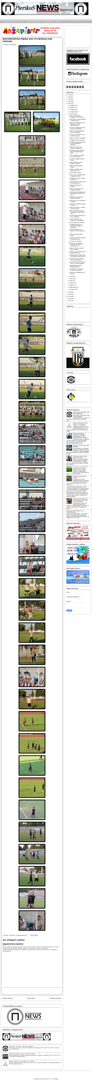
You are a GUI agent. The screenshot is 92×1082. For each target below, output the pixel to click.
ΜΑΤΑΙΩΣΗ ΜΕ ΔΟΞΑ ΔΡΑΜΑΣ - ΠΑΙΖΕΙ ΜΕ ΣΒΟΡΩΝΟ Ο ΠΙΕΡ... (77, 152)
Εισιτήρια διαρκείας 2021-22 (58, 19)
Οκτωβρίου (72, 109)
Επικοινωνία (26, 19)
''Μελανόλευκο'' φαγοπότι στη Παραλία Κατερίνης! (76, 197)
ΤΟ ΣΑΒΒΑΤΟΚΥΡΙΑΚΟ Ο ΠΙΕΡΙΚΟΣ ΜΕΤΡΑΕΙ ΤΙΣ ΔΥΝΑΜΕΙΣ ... (76, 226)
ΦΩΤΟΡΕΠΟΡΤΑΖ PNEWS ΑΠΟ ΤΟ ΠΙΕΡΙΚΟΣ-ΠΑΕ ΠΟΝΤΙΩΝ (77, 256)
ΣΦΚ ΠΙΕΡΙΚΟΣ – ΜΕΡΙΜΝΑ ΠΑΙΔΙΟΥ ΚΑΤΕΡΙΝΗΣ (76, 269)
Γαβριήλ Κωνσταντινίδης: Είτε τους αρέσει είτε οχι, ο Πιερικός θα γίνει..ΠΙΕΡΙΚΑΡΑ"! (80, 500)
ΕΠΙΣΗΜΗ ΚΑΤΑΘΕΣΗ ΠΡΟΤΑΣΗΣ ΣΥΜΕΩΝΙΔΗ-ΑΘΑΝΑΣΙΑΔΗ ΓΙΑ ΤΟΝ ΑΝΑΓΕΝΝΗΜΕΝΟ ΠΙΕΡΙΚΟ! (80, 435)
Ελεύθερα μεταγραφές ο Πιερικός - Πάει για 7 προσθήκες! (22, 1053)
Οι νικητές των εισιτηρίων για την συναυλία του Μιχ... (77, 135)
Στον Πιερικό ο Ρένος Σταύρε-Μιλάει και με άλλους (80, 457)
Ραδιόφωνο (58, 21)
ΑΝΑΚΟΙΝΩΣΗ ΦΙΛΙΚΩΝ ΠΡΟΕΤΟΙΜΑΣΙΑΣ (75, 266)
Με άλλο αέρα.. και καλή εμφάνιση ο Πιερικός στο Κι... (77, 120)
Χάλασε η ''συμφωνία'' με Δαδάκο (77, 138)
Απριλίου (71, 283)
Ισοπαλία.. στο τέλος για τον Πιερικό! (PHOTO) (76, 170)
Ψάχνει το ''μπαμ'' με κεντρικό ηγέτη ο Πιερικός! (76, 249)
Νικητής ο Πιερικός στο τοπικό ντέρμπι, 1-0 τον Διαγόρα (21, 1061)
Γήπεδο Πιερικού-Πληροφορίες (33, 21)
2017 (69, 103)
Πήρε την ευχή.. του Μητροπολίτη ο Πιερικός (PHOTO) (77, 175)
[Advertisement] (32, 991)
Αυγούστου (72, 114)
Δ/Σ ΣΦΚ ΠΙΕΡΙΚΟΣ (83, 19)
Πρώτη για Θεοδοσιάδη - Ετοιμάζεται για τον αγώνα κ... (77, 116)
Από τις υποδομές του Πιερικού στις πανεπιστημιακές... (76, 156)
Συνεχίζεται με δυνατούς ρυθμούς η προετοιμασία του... (77, 238)
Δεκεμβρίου (72, 105)
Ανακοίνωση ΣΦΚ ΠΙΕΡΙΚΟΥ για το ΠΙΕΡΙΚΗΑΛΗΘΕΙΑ (75, 511)
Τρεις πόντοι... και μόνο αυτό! (80, 467)
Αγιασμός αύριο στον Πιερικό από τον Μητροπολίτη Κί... (77, 182)
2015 (69, 294)
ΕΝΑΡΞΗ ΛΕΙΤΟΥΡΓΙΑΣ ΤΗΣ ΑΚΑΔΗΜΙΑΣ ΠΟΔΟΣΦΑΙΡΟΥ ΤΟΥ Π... (77, 212)
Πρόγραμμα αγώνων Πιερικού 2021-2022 (13, 21)
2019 (69, 99)
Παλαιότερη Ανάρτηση (55, 998)
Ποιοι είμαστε (17, 19)
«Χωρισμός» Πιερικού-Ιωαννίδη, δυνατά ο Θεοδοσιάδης (77, 128)
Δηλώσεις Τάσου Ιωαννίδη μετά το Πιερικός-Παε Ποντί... (77, 252)
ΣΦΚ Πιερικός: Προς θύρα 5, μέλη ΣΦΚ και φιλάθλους (21, 1046)
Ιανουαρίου (72, 289)
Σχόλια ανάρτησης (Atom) (35, 1002)
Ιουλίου (71, 276)
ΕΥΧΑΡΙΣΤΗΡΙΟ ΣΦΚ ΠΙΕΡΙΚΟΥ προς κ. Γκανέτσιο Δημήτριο (77, 262)
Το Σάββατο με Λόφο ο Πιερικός (77, 140)
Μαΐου (71, 280)
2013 (69, 298)
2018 (69, 101)
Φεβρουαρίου (72, 287)
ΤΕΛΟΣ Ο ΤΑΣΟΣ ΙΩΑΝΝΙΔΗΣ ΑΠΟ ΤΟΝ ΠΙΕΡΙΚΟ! (76, 131)
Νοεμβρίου (72, 107)
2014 (69, 296)
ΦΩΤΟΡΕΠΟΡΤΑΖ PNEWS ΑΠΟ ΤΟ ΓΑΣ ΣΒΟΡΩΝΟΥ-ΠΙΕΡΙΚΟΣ (77, 144)
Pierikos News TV (72, 19)
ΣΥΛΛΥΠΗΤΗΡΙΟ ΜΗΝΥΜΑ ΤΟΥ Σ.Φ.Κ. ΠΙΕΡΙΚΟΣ (77, 216)
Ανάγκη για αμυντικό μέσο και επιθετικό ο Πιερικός (76, 189)
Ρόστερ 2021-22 (44, 19)
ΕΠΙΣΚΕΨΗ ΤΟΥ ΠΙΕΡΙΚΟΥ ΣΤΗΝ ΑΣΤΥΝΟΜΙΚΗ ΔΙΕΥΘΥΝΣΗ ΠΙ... (76, 245)
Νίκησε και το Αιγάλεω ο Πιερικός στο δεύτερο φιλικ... (77, 208)
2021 (69, 95)
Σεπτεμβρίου (72, 111)
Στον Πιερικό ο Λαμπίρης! (75, 241)
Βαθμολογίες (35, 19)
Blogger (56, 1078)
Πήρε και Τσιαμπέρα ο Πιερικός (76, 222)
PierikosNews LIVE (48, 21)
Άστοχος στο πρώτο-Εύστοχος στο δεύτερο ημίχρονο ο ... (76, 259)
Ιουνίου (71, 278)
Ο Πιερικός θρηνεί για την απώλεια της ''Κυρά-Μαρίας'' (76, 219)
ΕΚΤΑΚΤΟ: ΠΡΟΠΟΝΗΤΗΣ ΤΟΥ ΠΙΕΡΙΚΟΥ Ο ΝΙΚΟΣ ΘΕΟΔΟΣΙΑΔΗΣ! (77, 124)
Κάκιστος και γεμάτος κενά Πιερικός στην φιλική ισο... (76, 147)
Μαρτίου (71, 285)
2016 (69, 292)
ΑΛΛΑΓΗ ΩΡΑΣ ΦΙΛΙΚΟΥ (75, 172)
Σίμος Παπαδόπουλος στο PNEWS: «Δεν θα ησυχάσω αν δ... (77, 231)
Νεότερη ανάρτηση (8, 998)
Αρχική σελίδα (7, 19)
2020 (69, 97)
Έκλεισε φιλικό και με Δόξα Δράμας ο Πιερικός (75, 163)
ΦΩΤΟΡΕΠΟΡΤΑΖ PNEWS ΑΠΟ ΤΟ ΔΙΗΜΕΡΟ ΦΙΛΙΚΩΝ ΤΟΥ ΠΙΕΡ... (77, 193)
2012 (69, 300)
